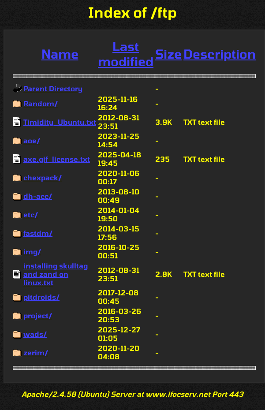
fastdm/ (37, 233)
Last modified (125, 54)
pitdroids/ (41, 297)
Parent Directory (52, 88)
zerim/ (35, 352)
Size (168, 53)
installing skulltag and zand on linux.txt (55, 274)
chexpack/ (42, 177)
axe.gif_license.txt (56, 159)
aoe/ (31, 140)
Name (59, 53)
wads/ (35, 334)
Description (219, 53)
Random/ (40, 103)
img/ (32, 251)
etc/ (30, 214)
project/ (37, 315)
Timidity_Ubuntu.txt (59, 122)
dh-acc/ (37, 196)
